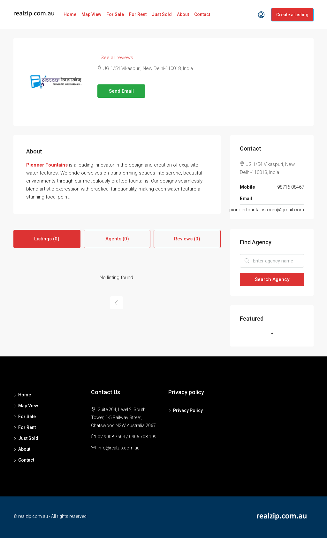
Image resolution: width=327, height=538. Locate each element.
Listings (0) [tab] (46, 239)
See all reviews (117, 57)
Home (70, 14)
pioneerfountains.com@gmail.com (266, 210)
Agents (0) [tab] (117, 239)
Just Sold (162, 14)
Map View (91, 14)
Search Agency (272, 279)
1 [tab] (275, 336)
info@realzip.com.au (119, 447)
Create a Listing (292, 14)
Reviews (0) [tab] (187, 239)
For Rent (138, 14)
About (183, 14)
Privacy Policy (188, 410)
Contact (202, 14)
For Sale (115, 14)
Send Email (121, 91)
